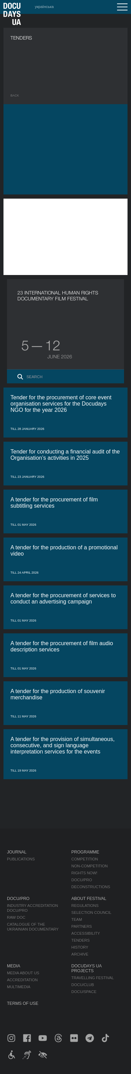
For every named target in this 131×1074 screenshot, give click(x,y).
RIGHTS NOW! (84, 873)
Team (76, 919)
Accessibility (85, 933)
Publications (21, 859)
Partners (81, 926)
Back (14, 95)
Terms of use (22, 1003)
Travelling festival (92, 978)
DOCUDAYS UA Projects (86, 968)
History (79, 947)
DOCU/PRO (81, 880)
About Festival (88, 898)
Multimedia (18, 987)
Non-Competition (89, 866)
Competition (84, 859)
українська (44, 7)
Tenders (80, 940)
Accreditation (22, 980)
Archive (79, 954)
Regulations (85, 906)
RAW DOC (16, 917)
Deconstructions (90, 887)
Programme (85, 852)
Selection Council (91, 912)
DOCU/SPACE (84, 992)
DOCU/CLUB (82, 985)
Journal (16, 852)
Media (13, 966)
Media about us (23, 973)
